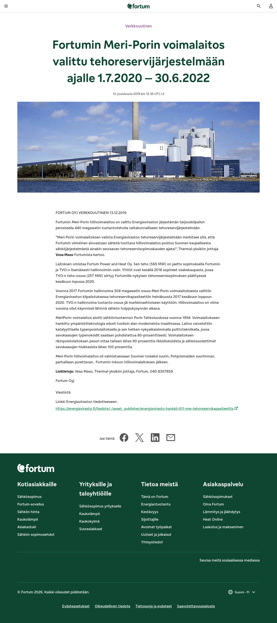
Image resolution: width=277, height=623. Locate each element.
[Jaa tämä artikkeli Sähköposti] (171, 438)
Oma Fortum (213, 504)
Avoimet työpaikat (156, 527)
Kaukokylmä (89, 521)
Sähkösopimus (29, 496)
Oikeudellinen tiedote (112, 606)
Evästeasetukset (76, 606)
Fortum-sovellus (30, 504)
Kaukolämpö (27, 519)
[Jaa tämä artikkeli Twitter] (139, 438)
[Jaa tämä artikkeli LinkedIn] (155, 438)
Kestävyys (149, 511)
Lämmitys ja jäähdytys (221, 511)
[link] (138, 6)
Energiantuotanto (156, 504)
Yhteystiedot (152, 542)
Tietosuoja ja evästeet (153, 606)
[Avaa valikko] (6, 6)
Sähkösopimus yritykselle (100, 506)
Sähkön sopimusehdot (36, 534)
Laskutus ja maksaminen (223, 527)
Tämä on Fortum (154, 496)
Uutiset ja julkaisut (156, 534)
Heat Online (213, 519)
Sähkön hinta (28, 511)
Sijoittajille (149, 519)
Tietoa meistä (159, 484)
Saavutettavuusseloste (196, 606)
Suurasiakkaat (90, 528)
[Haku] (259, 6)
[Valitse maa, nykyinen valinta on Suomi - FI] (242, 592)
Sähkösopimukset (218, 496)
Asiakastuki (26, 527)
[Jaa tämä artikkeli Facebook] (124, 438)
